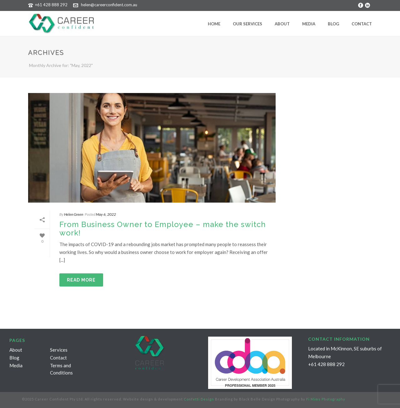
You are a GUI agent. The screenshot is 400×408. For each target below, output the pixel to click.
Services (59, 350)
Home (214, 23)
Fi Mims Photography (325, 399)
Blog (333, 23)
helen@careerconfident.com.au (109, 4)
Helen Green (73, 214)
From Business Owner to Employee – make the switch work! (162, 228)
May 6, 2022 (106, 214)
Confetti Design (199, 399)
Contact (362, 23)
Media (308, 23)
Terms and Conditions (61, 369)
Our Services (247, 23)
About (282, 23)
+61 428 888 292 (51, 4)
